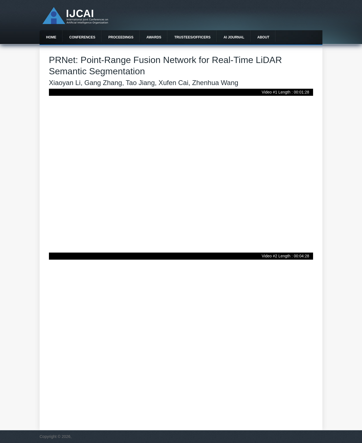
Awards (153, 37)
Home (51, 37)
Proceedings (120, 37)
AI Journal (233, 37)
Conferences (82, 37)
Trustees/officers (192, 37)
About (263, 37)
